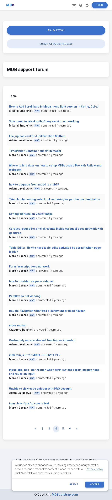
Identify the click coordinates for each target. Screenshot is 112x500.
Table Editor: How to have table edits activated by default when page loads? (55, 250)
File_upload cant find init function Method (37, 136)
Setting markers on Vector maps (31, 214)
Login (99, 5)
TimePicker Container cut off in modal (35, 151)
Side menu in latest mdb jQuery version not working (44, 121)
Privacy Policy (94, 469)
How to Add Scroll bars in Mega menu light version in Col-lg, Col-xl (53, 106)
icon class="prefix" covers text (29, 403)
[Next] (77, 428)
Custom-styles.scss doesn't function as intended (42, 340)
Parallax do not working (24, 296)
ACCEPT (94, 484)
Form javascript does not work (29, 266)
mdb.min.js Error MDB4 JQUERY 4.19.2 (34, 355)
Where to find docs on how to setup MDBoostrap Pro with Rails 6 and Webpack (55, 167)
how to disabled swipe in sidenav (31, 281)
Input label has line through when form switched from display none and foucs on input (54, 372)
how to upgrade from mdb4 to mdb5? (34, 184)
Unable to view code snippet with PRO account (40, 388)
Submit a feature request (56, 43)
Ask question (56, 30)
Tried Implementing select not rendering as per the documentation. (55, 199)
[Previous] (35, 428)
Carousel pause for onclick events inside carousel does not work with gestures (56, 231)
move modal (17, 325)
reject (74, 484)
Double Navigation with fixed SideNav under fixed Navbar (47, 311)
